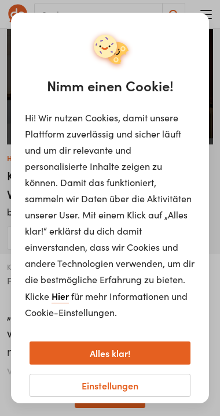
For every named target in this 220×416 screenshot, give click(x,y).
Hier (60, 295)
